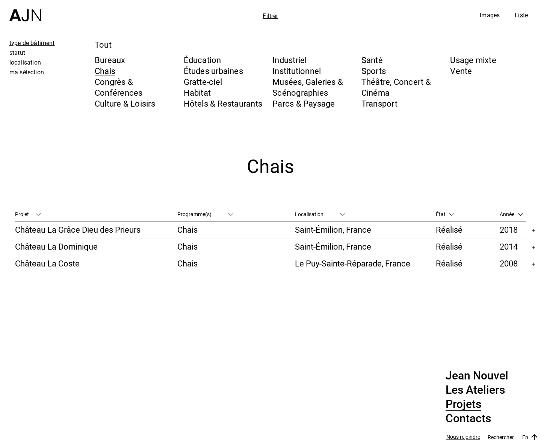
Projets (463, 404)
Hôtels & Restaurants (223, 103)
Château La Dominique (56, 246)
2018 (509, 229)
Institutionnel (296, 70)
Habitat (197, 92)
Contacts (468, 418)
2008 (509, 263)
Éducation (202, 59)
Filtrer (270, 16)
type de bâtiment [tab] (32, 43)
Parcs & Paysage (303, 103)
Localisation (320, 214)
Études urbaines (213, 70)
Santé (372, 59)
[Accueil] (25, 10)
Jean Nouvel (477, 376)
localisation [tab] (25, 62)
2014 (509, 246)
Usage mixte (473, 59)
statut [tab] (17, 52)
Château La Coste (47, 263)
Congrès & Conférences (118, 87)
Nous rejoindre (463, 437)
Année (511, 214)
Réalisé (449, 229)
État (445, 214)
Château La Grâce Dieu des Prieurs (78, 229)
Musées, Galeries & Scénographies (307, 87)
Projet (28, 214)
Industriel (289, 59)
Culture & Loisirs (125, 103)
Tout (103, 44)
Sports (373, 70)
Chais (105, 70)
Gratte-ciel (203, 81)
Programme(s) (205, 214)
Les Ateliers (475, 390)
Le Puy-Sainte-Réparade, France (352, 263)
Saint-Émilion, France (333, 229)
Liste (521, 15)
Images (490, 15)
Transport (379, 103)
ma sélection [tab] (26, 72)
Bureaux (110, 59)
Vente (461, 70)
